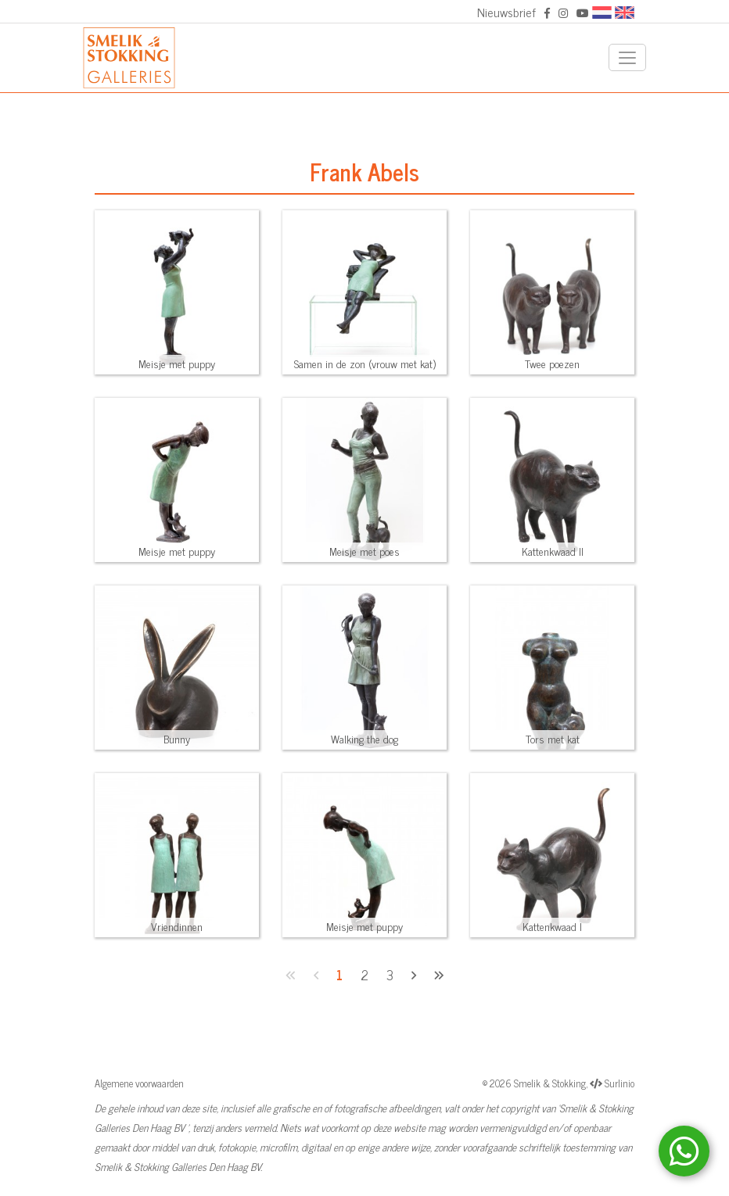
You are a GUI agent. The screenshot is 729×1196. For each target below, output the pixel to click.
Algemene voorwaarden (139, 1083)
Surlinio (619, 1083)
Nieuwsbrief (506, 12)
